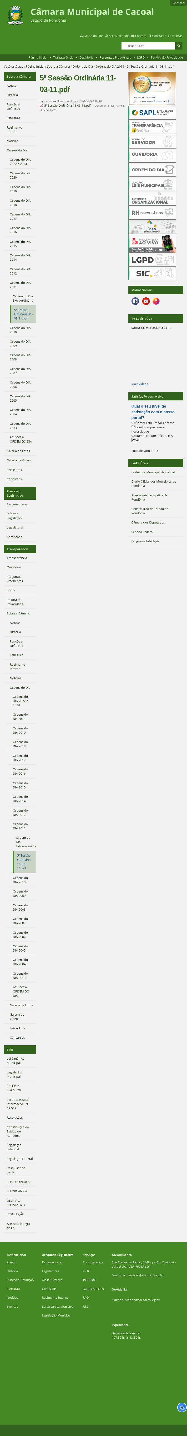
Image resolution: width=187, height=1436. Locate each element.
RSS (85, 1306)
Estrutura (13, 1288)
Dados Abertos (93, 1288)
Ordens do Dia (82, 66)
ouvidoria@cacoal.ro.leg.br (141, 1300)
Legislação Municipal (56, 1315)
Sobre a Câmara (58, 66)
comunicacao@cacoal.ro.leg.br (142, 1275)
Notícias (12, 1297)
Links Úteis (139, 463)
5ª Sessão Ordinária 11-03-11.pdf (65, 105)
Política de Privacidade (167, 57)
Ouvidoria (87, 57)
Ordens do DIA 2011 (110, 66)
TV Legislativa (141, 318)
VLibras (177, 36)
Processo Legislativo (15, 493)
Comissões (49, 1288)
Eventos (12, 1306)
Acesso (11, 1262)
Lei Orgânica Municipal (58, 1306)
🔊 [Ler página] (182, 1407)
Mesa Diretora (52, 1280)
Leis (10, 1049)
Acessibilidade (119, 36)
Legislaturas (50, 1271)
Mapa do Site (93, 36)
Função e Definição (20, 1280)
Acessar (178, 3)
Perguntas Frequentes (115, 57)
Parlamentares (52, 1262)
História (12, 1271)
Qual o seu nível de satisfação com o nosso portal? (153, 412)
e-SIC (86, 1271)
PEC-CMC (89, 1280)
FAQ (86, 1297)
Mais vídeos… (141, 384)
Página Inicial (38, 57)
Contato (141, 36)
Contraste (159, 36)
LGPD (141, 57)
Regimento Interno (55, 1297)
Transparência (63, 57)
